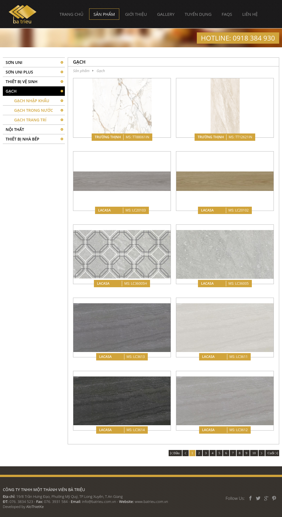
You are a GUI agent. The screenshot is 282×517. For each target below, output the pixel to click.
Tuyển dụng (198, 14)
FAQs (227, 14)
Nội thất (15, 129)
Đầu (175, 453)
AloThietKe (35, 506)
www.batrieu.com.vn (151, 501)
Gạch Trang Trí (30, 119)
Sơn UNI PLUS (19, 72)
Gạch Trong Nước (33, 110)
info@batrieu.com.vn (99, 501)
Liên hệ (250, 14)
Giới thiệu (136, 14)
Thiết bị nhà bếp (22, 139)
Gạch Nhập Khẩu (31, 100)
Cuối (272, 453)
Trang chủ (71, 14)
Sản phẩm (104, 14)
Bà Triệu (22, 14)
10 (254, 453)
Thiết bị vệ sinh (22, 81)
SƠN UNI (14, 62)
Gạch (11, 91)
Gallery (166, 14)
